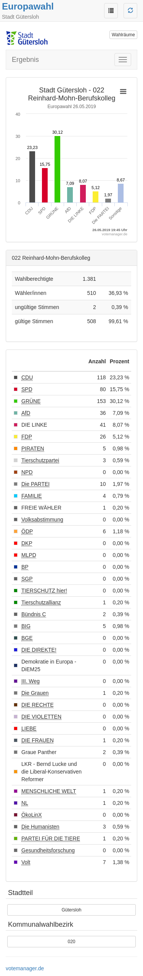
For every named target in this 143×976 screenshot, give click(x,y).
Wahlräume (123, 34)
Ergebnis (25, 59)
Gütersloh (71, 910)
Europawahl (28, 6)
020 (71, 941)
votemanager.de (25, 968)
